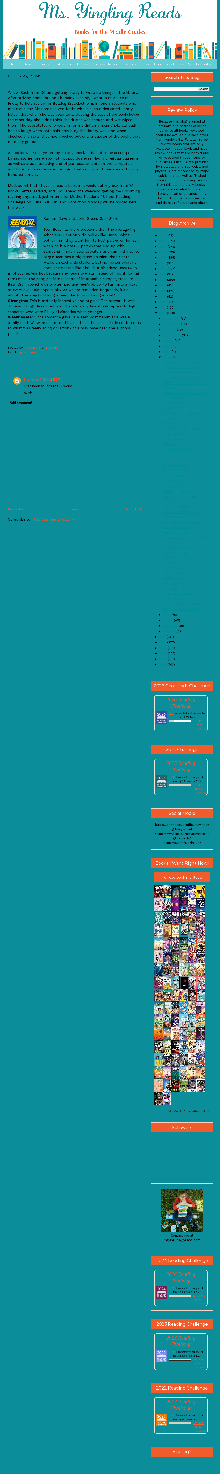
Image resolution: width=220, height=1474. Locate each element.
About (30, 64)
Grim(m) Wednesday (178, 372)
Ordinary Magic (174, 578)
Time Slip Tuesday (176, 434)
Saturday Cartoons (177, 583)
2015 (163, 296)
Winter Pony (172, 598)
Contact (46, 64)
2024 (163, 247)
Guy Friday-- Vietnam (179, 470)
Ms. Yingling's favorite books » (189, 1111)
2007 (163, 659)
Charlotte (31, 379)
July (167, 346)
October (170, 330)
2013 (163, 307)
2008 (163, 653)
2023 (163, 252)
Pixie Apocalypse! (176, 507)
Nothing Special (174, 553)
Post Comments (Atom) (53, 519)
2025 (163, 241)
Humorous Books (168, 64)
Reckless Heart (174, 403)
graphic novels (30, 352)
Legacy (168, 408)
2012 (163, 313)
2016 (163, 291)
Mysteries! (170, 423)
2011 (163, 637)
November (172, 324)
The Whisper (172, 481)
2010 (163, 642)
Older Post (133, 509)
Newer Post (16, 509)
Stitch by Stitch (174, 460)
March (168, 620)
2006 (163, 664)
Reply (28, 393)
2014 (163, 302)
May (167, 357)
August (169, 341)
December (172, 319)
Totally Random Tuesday (181, 609)
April (167, 615)
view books (201, 729)
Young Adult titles (176, 532)
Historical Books (135, 64)
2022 (163, 257)
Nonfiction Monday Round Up (185, 492)
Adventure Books (72, 64)
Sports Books (199, 64)
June (167, 352)
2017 (163, 285)
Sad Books (170, 454)
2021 (163, 263)
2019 (163, 274)
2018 (163, 280)
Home (14, 64)
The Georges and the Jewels (185, 604)
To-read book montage (182, 877)
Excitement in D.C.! (177, 527)
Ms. (171, 713)
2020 (163, 269)
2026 (163, 235)
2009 (163, 648)
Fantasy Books (104, 64)
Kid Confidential (174, 439)
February (170, 626)
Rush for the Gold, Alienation (185, 428)
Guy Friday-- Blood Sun (180, 522)
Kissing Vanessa (174, 476)
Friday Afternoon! (175, 465)
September (172, 335)
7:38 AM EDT (50, 379)
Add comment (21, 402)
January (170, 631)
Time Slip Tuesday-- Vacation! (185, 378)
